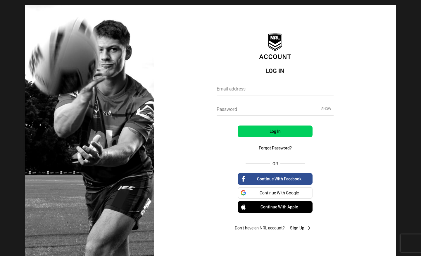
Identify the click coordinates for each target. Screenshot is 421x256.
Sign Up (300, 228)
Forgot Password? (275, 148)
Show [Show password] (326, 108)
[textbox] (275, 90)
